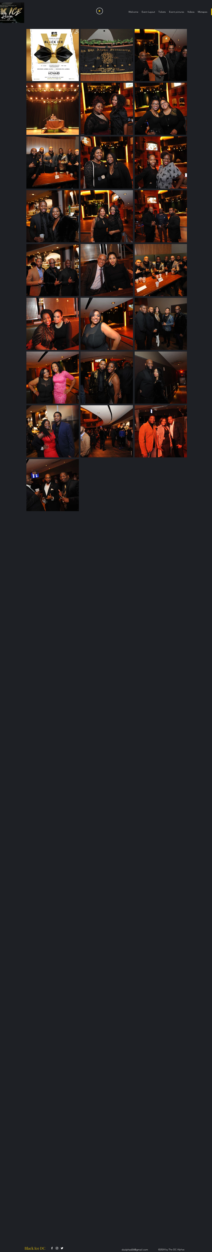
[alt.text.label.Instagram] (57, 1248)
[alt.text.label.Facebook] (52, 1248)
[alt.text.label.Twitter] (62, 1248)
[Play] (99, 11)
